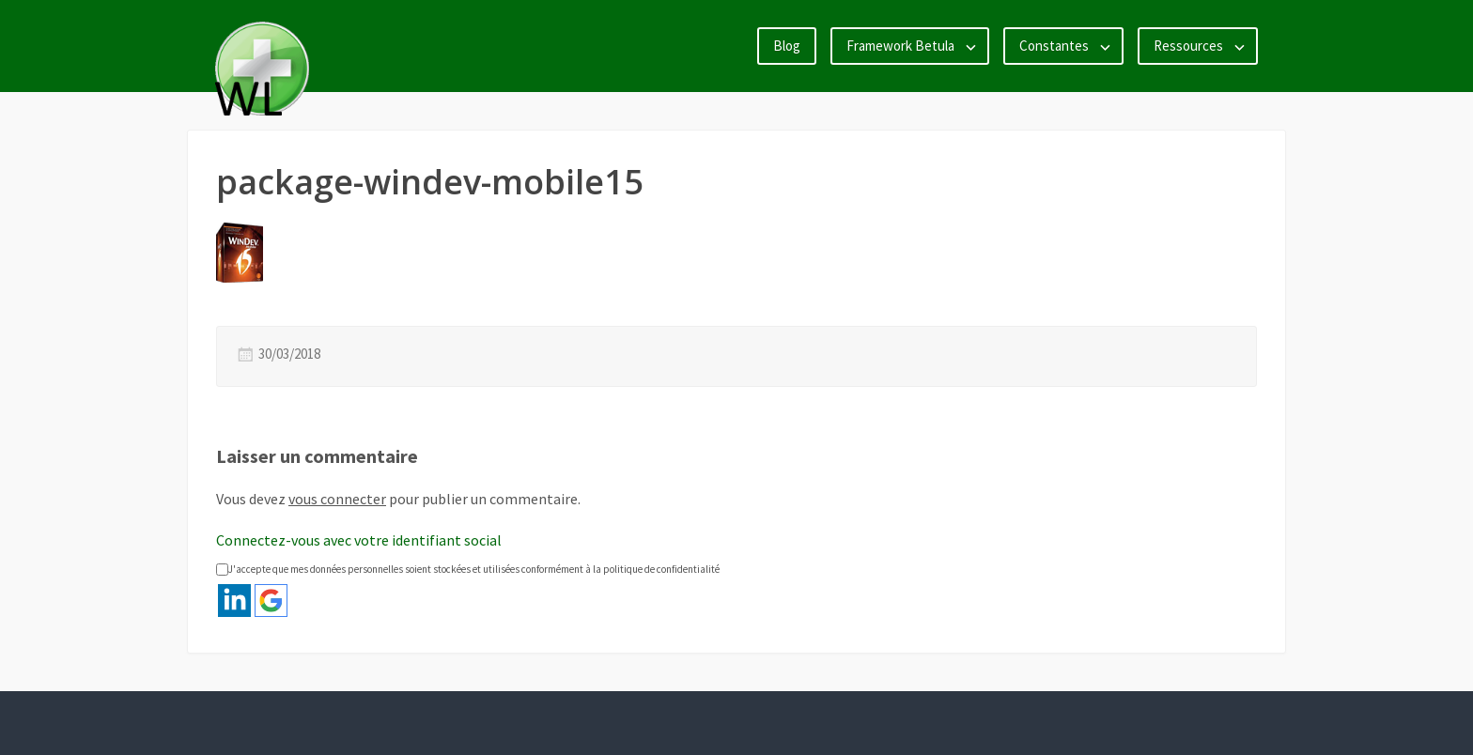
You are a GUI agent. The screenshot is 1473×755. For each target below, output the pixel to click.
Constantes (1054, 45)
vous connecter (337, 498)
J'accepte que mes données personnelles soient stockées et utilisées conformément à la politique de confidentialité (468, 569)
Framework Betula (900, 45)
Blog (786, 45)
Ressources (1188, 45)
